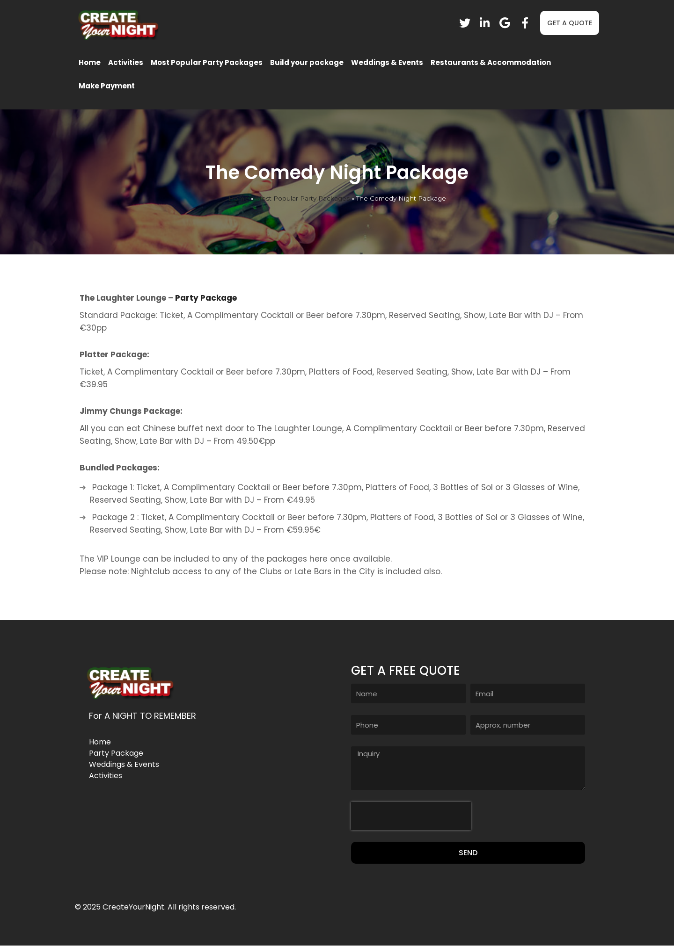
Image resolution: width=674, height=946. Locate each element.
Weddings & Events (387, 62)
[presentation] (411, 816)
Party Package (206, 297)
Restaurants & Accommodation (491, 62)
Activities (125, 62)
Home (90, 62)
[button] (569, 23)
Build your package (307, 62)
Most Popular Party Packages (207, 62)
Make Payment (107, 86)
